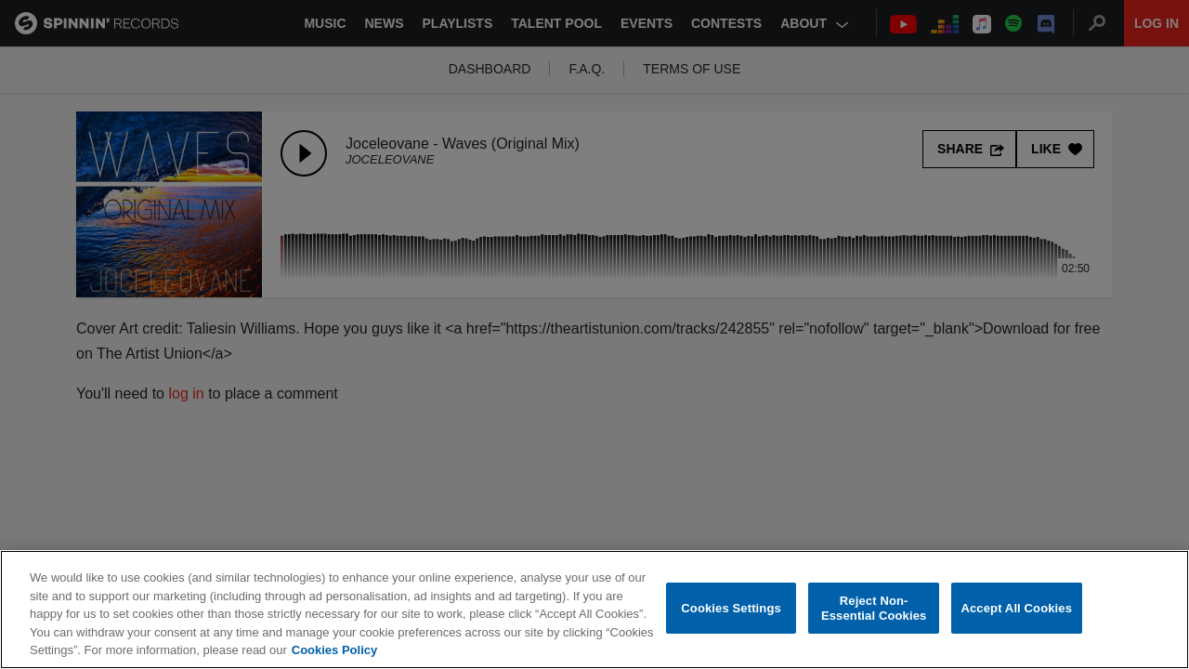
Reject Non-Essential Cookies (873, 608)
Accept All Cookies (1016, 608)
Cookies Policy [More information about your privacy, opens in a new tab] (334, 650)
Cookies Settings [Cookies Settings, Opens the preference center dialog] (731, 608)
